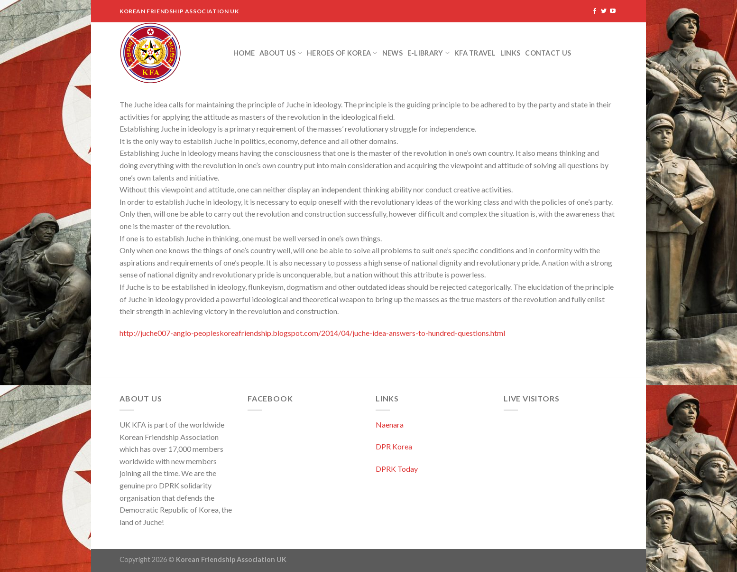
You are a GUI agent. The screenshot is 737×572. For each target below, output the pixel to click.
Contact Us (548, 53)
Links (510, 53)
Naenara (390, 424)
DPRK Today (397, 468)
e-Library (428, 52)
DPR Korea (394, 446)
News (392, 53)
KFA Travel (475, 53)
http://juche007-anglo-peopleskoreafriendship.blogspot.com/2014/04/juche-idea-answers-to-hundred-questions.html (312, 332)
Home (244, 53)
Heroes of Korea (342, 52)
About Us (280, 52)
